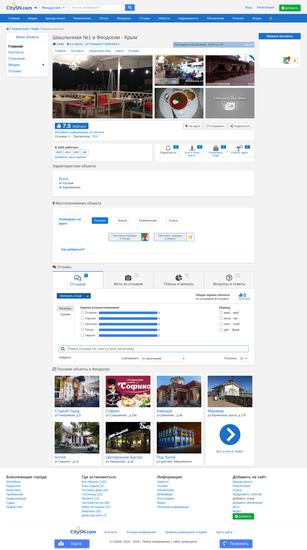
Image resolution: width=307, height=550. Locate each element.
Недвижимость (188, 18)
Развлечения (82, 18)
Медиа (32, 18)
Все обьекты (94, 481)
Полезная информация (173, 507)
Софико (113, 411)
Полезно (238, 18)
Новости (164, 18)
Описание (16, 59)
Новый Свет (14, 507)
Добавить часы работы (70, 157)
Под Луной (166, 457)
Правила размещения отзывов (186, 532)
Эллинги (90, 498)
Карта (119, 51)
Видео (161, 502)
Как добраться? (73, 249)
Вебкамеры (165, 494)
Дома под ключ (94, 515)
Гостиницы (92, 494)
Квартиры (91, 511)
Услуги (103, 18)
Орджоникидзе (16, 498)
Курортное (13, 486)
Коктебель (13, 481)
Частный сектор (95, 502)
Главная (14, 18)
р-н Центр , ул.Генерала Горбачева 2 (95, 44)
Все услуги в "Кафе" (230, 438)
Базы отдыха (93, 486)
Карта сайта (224, 532)
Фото (236, 507)
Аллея (60, 457)
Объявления (215, 18)
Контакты (16, 52)
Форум (256, 18)
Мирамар (216, 411)
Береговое (13, 490)
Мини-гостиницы (96, 507)
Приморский (14, 494)
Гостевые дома (95, 490)
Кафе (35, 28)
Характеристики (100, 51)
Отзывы (144, 18)
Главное (60, 51)
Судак (10, 502)
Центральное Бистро (124, 457)
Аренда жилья (55, 18)
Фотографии (165, 498)
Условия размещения (141, 532)
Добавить (290, 8)
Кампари (164, 411)
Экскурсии (124, 18)
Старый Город (67, 411)
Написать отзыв (71, 295)
